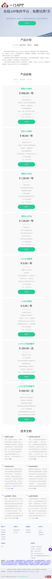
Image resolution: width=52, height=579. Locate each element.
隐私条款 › (3, 534)
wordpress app (31, 571)
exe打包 (37, 571)
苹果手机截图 (17, 571)
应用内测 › (28, 532)
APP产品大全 (10, 571)
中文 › (2, 546)
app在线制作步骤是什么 (40, 560)
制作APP (27, 23)
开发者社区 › (41, 534)
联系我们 (33, 543)
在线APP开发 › (17, 530)
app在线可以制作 (30, 560)
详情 (10, 459)
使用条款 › (3, 532)
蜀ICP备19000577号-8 (23, 576)
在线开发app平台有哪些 (34, 563)
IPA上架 (29, 79)
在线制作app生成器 (34, 564)
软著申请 (22, 79)
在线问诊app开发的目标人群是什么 (10, 564)
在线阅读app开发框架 (24, 564)
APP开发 (9, 569)
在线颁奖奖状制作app (23, 563)
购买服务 (26, 376)
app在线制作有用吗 (9, 561)
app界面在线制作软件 (20, 560)
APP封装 (29, 569)
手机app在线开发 (38, 561)
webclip (33, 569)
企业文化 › (3, 536)
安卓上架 (14, 569)
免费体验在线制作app (28, 561)
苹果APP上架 (24, 571)
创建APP (26, 121)
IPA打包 (16, 79)
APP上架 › (16, 532)
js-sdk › (40, 530)
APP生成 (24, 569)
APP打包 (19, 569)
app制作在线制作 (19, 561)
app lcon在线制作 (11, 560)
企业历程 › (3, 539)
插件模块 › (40, 532)
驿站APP (38, 569)
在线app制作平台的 (12, 563)
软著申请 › (28, 530)
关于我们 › (3, 530)
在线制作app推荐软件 (44, 564)
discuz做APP (43, 569)
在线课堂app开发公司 (46, 563)
